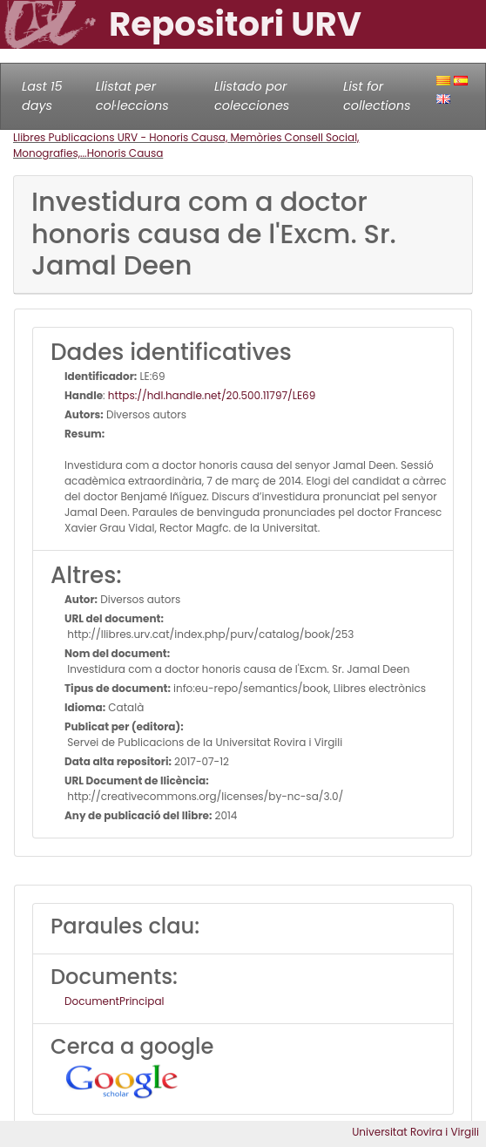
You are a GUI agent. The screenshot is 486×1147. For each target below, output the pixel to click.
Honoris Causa (125, 153)
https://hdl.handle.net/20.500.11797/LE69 (211, 395)
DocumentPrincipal (114, 1001)
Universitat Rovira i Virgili (415, 1131)
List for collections (376, 96)
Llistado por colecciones (251, 96)
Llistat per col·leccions (132, 96)
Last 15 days (42, 96)
